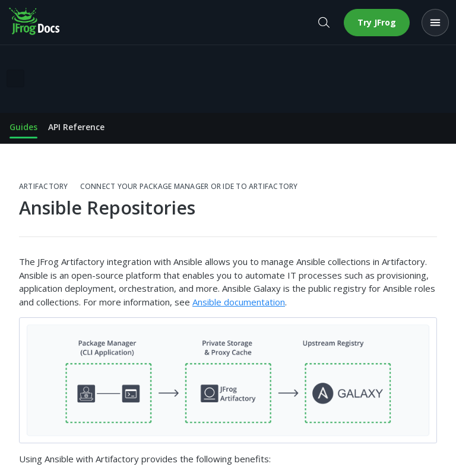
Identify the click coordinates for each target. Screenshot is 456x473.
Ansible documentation (238, 302)
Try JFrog (376, 22)
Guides (23, 127)
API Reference (76, 127)
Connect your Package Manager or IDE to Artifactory (189, 186)
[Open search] (323, 22)
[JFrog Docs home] (35, 22)
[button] (228, 380)
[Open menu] (435, 22)
